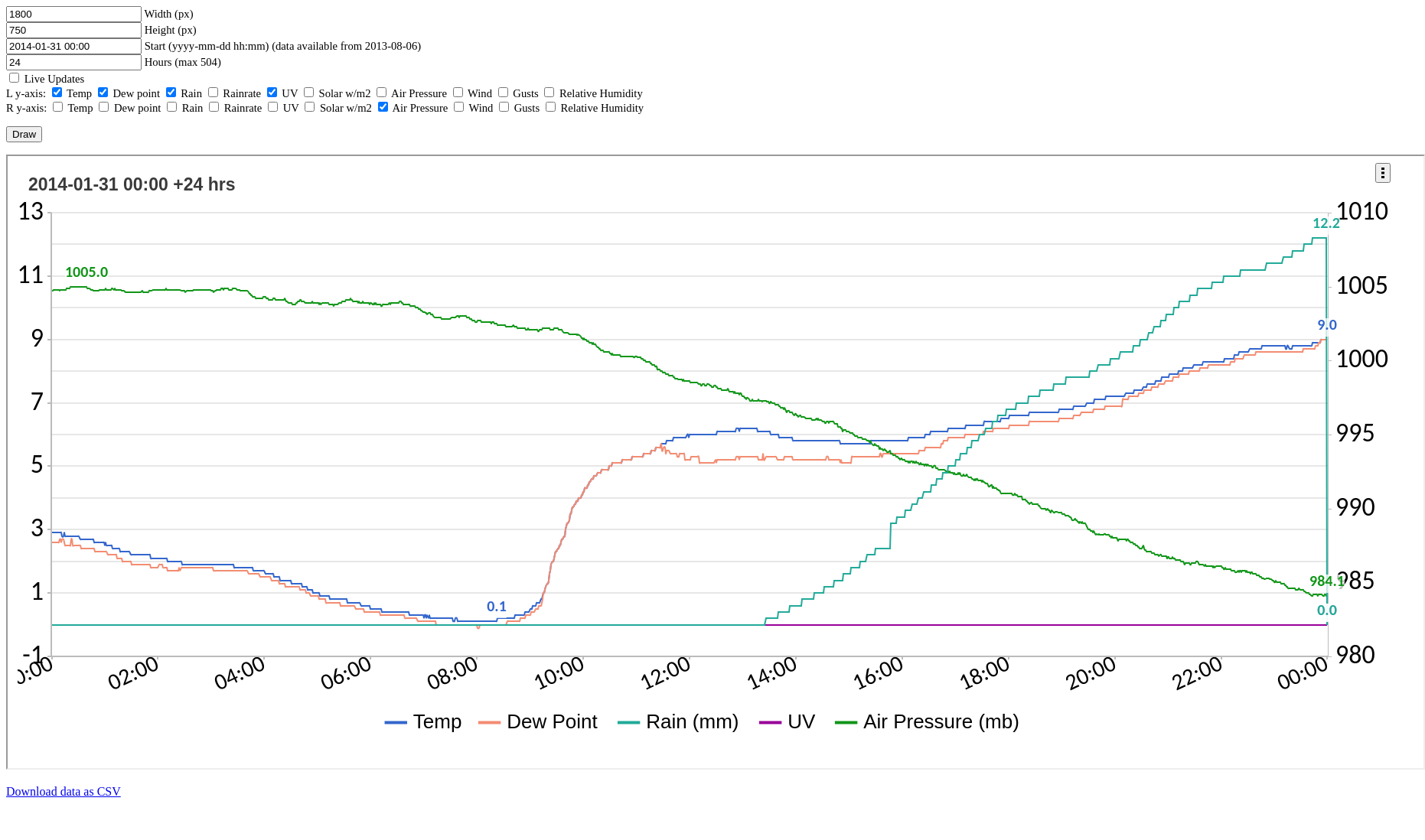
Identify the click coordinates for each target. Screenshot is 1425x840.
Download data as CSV (63, 791)
